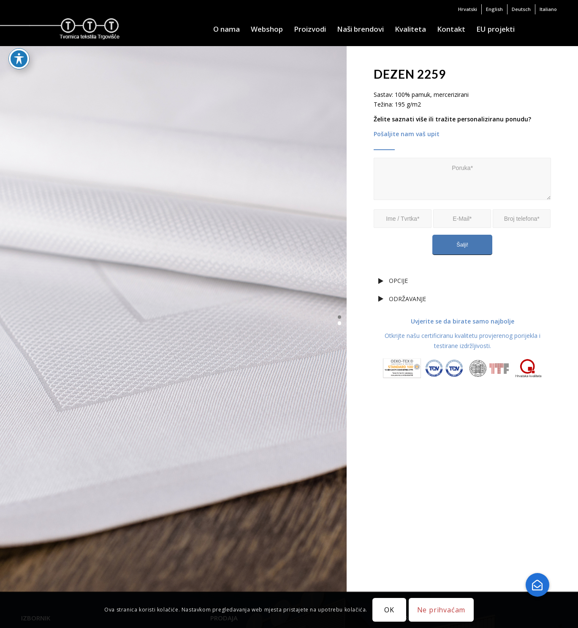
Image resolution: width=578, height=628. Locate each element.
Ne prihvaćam (441, 609)
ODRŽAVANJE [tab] (402, 299)
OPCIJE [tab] (393, 281)
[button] (339, 317)
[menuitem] (468, 9)
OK (389, 609)
